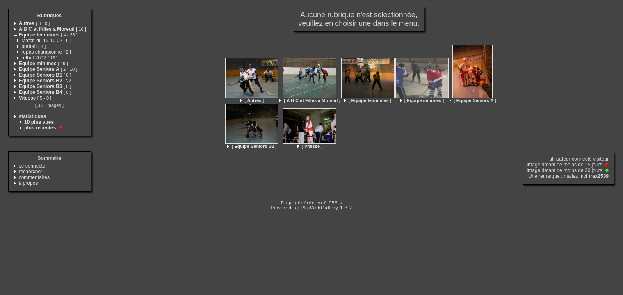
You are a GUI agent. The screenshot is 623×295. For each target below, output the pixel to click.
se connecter (33, 166)
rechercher (30, 172)
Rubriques (49, 15)
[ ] (252, 100)
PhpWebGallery (319, 207)
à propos (28, 183)
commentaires (34, 177)
